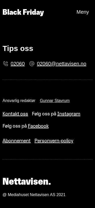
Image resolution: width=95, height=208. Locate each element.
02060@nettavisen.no (61, 63)
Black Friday (23, 12)
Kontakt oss (15, 114)
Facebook (38, 126)
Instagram (68, 114)
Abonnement (17, 140)
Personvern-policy (53, 140)
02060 (18, 63)
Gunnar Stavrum (54, 100)
